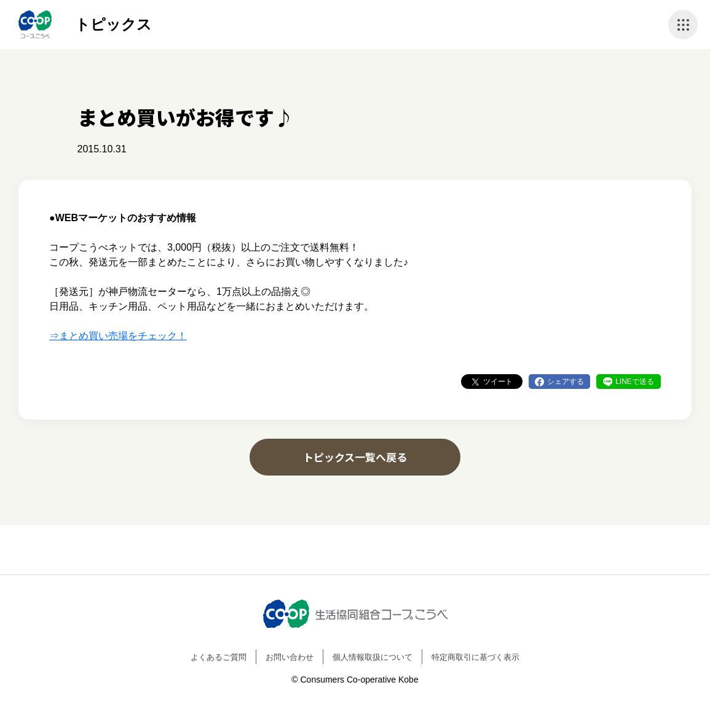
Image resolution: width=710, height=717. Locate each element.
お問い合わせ (290, 657)
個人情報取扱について (372, 657)
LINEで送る (634, 381)
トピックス (113, 24)
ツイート (498, 381)
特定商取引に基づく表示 (475, 657)
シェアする (565, 381)
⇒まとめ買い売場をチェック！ (118, 336)
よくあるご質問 (219, 657)
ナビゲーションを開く (683, 24)
